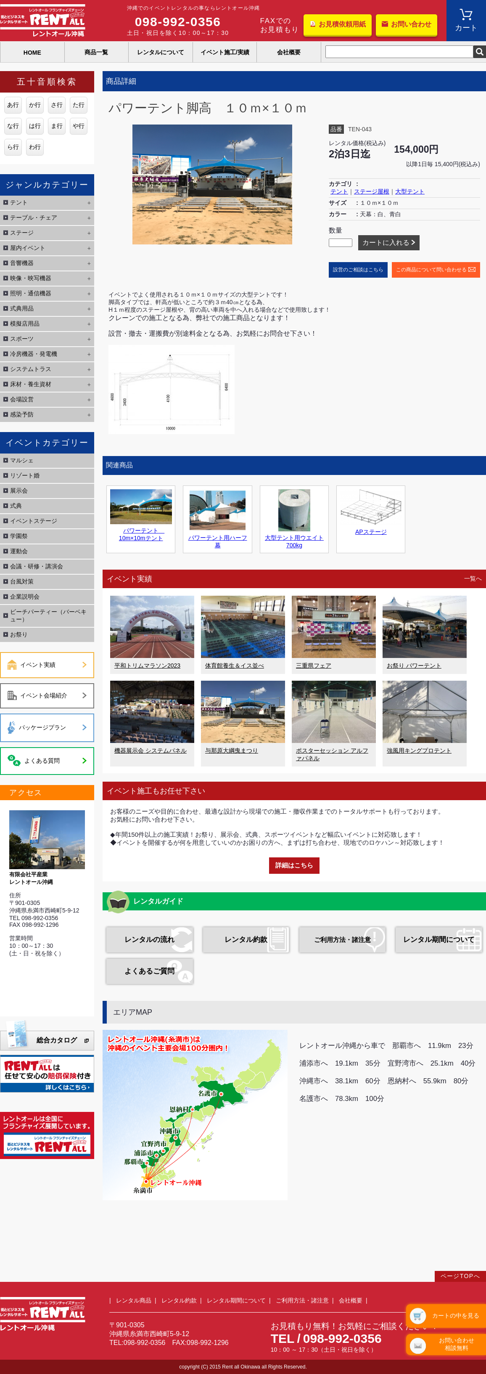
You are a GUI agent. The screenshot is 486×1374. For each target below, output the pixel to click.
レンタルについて (160, 52)
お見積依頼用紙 (342, 24)
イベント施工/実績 (225, 52)
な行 (13, 125)
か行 (35, 104)
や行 (79, 125)
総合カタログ (57, 1040)
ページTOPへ (460, 1276)
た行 (79, 104)
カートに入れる (385, 242)
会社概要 (289, 52)
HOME (32, 52)
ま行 (57, 125)
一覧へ (473, 578)
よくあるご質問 (149, 971)
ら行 (13, 146)
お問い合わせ (411, 24)
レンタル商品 (133, 1300)
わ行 (35, 146)
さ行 (57, 104)
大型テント (410, 191)
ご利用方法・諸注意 (342, 939)
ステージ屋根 (371, 191)
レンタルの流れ (149, 940)
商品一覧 (96, 52)
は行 (35, 125)
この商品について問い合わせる (431, 270)
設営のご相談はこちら (358, 270)
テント (339, 191)
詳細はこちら (294, 865)
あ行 (13, 104)
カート (466, 28)
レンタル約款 (246, 940)
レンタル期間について (439, 940)
